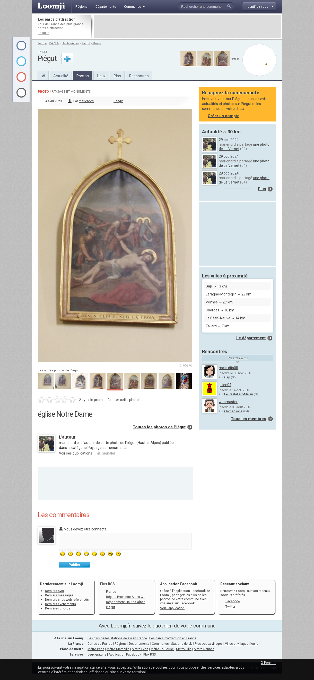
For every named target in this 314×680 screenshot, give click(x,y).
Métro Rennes (204, 649)
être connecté (95, 529)
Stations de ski (182, 644)
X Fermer (268, 663)
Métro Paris (96, 649)
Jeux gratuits (97, 654)
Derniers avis (54, 591)
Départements (139, 644)
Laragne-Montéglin (221, 294)
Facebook (232, 601)
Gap (209, 286)
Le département (251, 338)
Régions (121, 644)
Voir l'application (172, 608)
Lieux (101, 76)
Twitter (230, 606)
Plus (262, 189)
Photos (96, 43)
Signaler (108, 453)
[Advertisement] (187, 26)
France (42, 43)
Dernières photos (57, 608)
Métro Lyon (140, 649)
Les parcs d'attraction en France (172, 638)
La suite (43, 33)
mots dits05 (228, 368)
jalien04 (225, 385)
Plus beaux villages (209, 644)
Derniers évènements (60, 604)
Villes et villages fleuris (241, 644)
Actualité (60, 76)
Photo (43, 91)
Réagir (118, 101)
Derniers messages (59, 595)
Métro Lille (183, 649)
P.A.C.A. (54, 43)
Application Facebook (125, 654)
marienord (86, 101)
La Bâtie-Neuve (218, 318)
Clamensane (233, 411)
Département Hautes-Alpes (125, 602)
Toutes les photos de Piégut (159, 427)
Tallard (211, 326)
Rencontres (139, 76)
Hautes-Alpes (70, 43)
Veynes (212, 302)
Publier (74, 564)
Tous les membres (248, 418)
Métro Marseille (118, 649)
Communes (160, 644)
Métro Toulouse (162, 649)
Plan (117, 76)
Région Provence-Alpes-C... (125, 597)
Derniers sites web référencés (67, 599)
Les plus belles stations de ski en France (117, 638)
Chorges (212, 310)
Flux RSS (107, 584)
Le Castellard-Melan (238, 394)
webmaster (228, 402)
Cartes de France (100, 644)
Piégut (86, 43)
